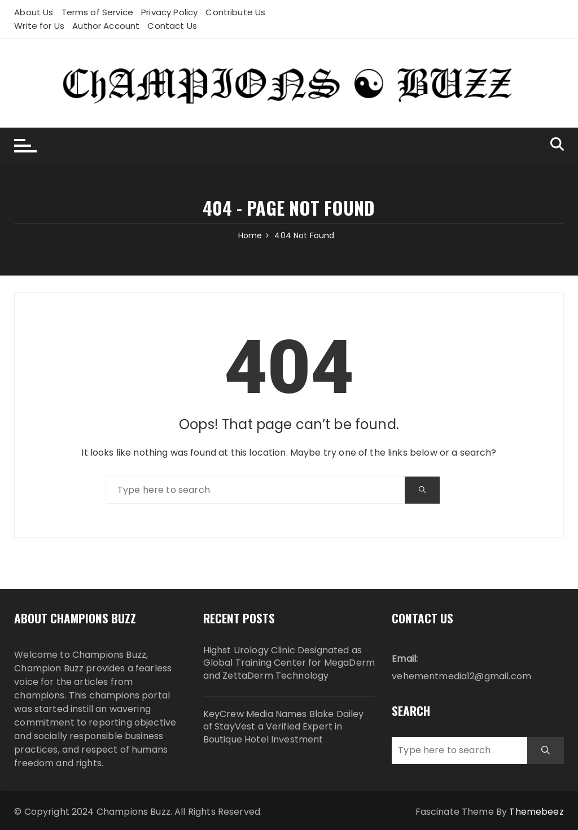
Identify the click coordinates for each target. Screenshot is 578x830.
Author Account (105, 26)
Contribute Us (235, 12)
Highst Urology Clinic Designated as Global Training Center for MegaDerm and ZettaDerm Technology (289, 663)
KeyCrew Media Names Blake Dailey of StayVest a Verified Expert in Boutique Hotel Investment (283, 727)
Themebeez (536, 811)
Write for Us (39, 26)
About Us (33, 12)
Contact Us (172, 26)
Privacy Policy (169, 12)
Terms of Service (97, 12)
